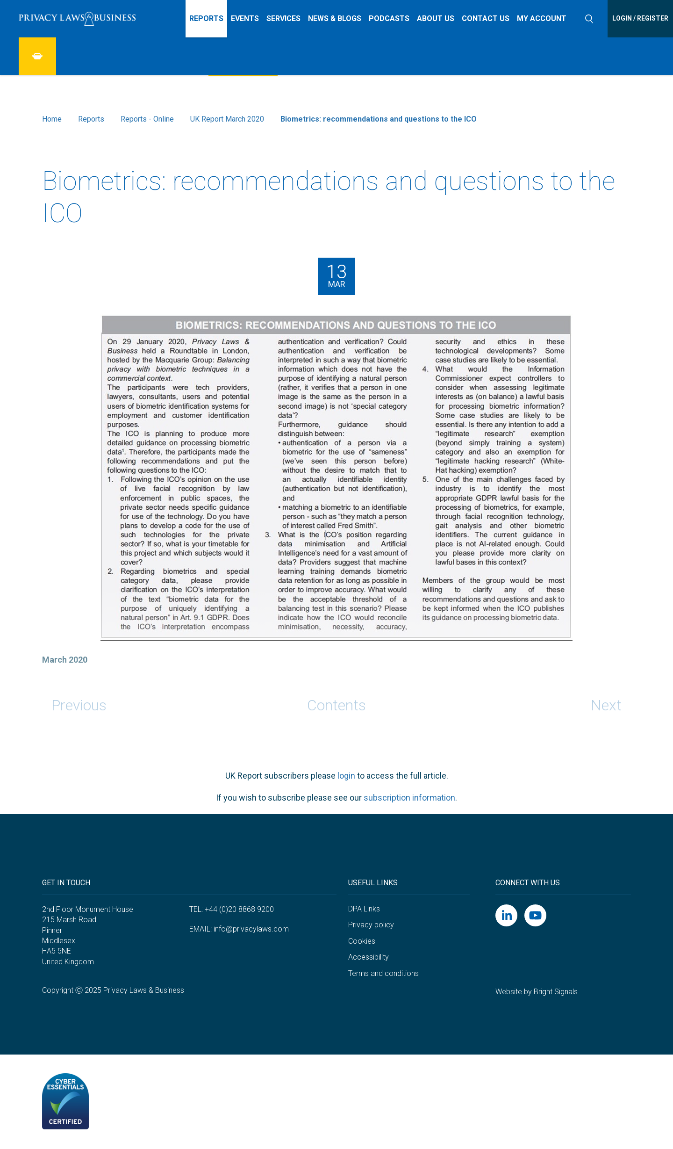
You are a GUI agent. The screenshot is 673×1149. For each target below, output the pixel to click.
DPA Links (364, 908)
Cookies (361, 941)
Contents (336, 705)
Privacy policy (371, 924)
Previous (79, 705)
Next (606, 705)
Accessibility (368, 957)
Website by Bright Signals (536, 991)
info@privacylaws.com (251, 929)
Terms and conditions (383, 973)
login (346, 775)
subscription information (409, 797)
